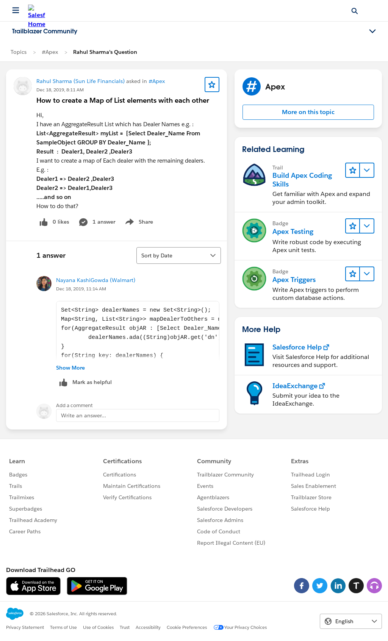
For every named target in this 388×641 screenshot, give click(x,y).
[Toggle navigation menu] (372, 31)
